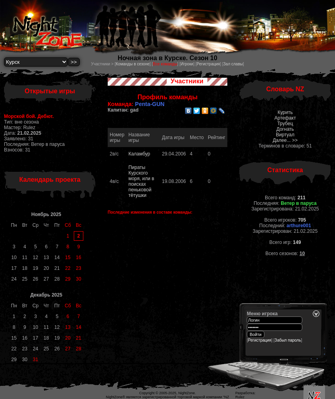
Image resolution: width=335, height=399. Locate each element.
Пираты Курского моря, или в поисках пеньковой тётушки (141, 181)
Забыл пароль (288, 340)
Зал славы (233, 64)
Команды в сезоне (133, 64)
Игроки (187, 64)
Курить (285, 112)
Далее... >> (285, 140)
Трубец (285, 123)
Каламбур (139, 154)
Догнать (285, 129)
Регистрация (208, 64)
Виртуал (285, 135)
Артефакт (285, 118)
